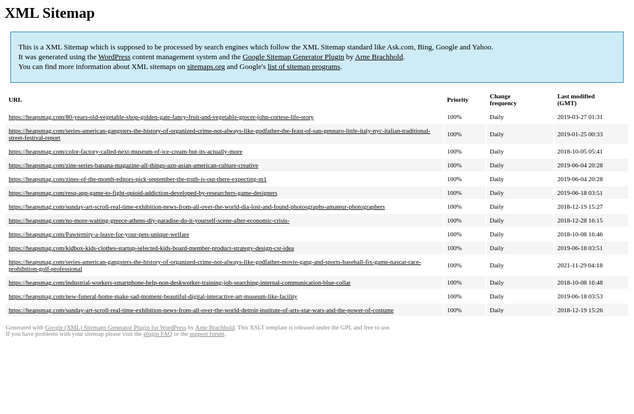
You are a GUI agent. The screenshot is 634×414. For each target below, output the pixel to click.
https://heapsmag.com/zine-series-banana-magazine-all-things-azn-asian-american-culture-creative (133, 165)
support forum (206, 334)
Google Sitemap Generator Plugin (294, 56)
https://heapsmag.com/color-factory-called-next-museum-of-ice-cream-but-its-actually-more (125, 151)
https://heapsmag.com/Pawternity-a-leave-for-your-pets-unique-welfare (99, 234)
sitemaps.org (206, 66)
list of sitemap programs (304, 66)
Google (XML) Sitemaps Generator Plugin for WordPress (115, 327)
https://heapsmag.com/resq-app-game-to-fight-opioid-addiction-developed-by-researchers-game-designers (143, 192)
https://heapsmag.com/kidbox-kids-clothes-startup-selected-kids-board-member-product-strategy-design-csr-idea (151, 247)
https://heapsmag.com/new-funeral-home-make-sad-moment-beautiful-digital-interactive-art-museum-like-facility (153, 296)
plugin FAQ (157, 334)
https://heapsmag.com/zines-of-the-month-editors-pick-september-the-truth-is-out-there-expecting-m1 (138, 178)
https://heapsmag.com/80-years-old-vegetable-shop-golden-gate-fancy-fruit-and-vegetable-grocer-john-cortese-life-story (161, 116)
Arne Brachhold (379, 56)
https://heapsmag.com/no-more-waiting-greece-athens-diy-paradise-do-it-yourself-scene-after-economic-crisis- (149, 220)
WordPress (114, 56)
